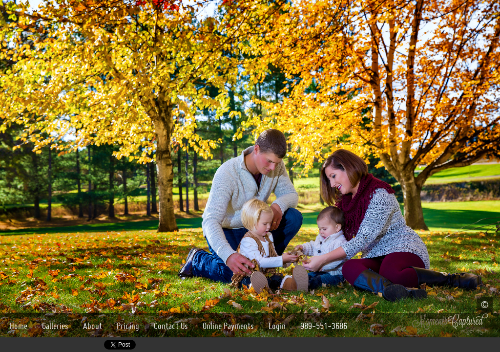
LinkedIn (66, 345)
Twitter (94, 345)
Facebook (21, 345)
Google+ (7, 345)
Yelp (80, 345)
